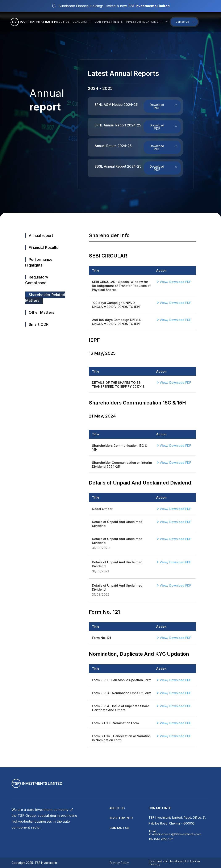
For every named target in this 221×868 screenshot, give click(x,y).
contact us (119, 828)
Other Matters (41, 312)
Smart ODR (39, 324)
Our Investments (109, 21)
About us (62, 21)
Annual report (41, 235)
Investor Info (121, 818)
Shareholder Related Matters (45, 298)
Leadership (82, 21)
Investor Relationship (147, 21)
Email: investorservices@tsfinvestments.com (175, 832)
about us (117, 808)
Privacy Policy (119, 862)
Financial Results (43, 247)
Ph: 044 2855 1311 (161, 839)
